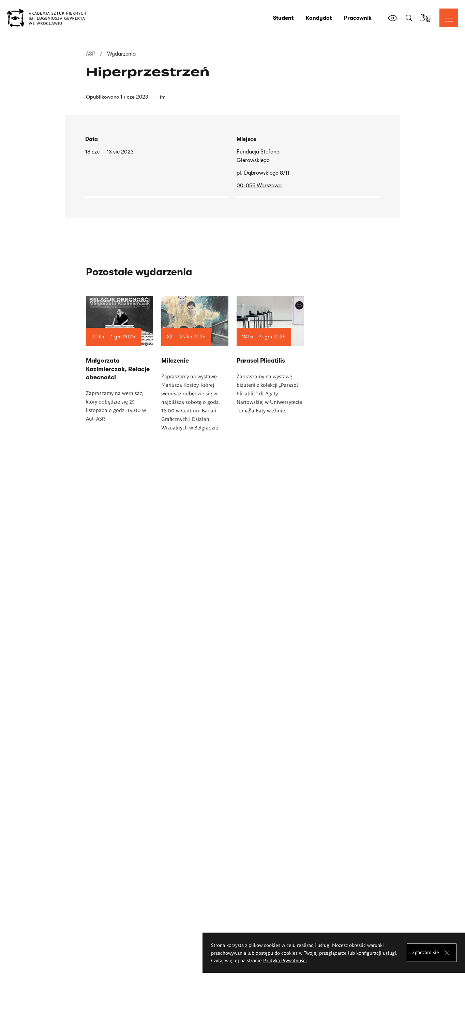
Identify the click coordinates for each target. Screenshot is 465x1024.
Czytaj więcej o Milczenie (194, 491)
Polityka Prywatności (285, 960)
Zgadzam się (425, 952)
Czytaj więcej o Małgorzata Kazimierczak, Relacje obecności (119, 487)
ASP (90, 54)
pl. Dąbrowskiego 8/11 (263, 173)
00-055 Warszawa (259, 185)
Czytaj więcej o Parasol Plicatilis (270, 483)
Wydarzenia (121, 54)
